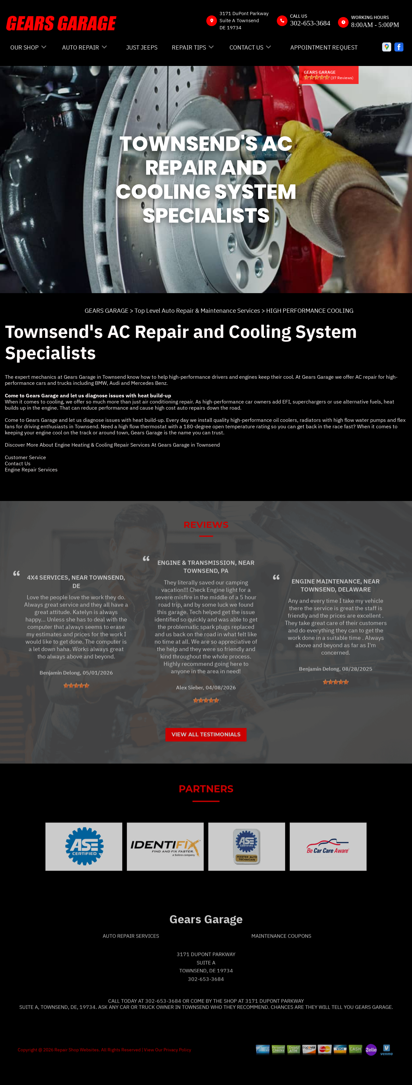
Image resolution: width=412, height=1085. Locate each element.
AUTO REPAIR (80, 47)
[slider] (317, 77)
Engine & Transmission (196, 586)
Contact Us (18, 463)
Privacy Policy (177, 1073)
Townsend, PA (206, 594)
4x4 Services (47, 601)
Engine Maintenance (326, 605)
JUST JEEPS (141, 47)
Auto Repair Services (131, 959)
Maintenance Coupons (281, 959)
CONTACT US (246, 47)
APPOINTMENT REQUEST (324, 47)
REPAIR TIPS (189, 47)
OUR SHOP (24, 47)
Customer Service (25, 457)
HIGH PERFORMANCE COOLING (309, 310)
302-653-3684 (310, 23)
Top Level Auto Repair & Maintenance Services (197, 310)
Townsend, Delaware (336, 613)
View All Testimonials (206, 759)
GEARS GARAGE (106, 310)
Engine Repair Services (31, 469)
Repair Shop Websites (76, 1073)
